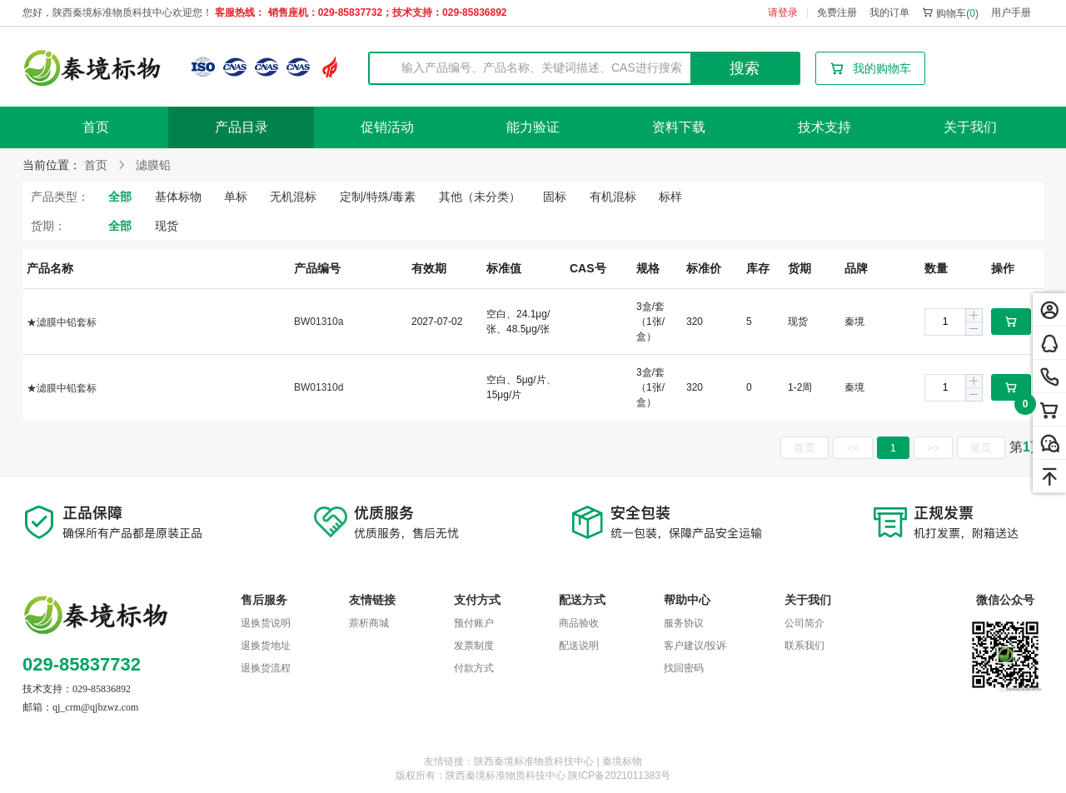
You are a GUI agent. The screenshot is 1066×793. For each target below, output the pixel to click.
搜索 (745, 68)
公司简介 (804, 623)
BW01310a (318, 321)
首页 (95, 127)
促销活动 (387, 127)
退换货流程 (266, 668)
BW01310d (318, 387)
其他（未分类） (480, 196)
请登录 (783, 12)
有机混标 (613, 196)
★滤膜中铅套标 (62, 322)
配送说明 (579, 645)
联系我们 (804, 645)
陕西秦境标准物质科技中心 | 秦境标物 (558, 761)
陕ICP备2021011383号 (619, 775)
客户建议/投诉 (695, 645)
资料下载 (678, 127)
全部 (120, 196)
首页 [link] (95, 165)
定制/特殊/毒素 (378, 196)
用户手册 (1011, 12)
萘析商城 (369, 623)
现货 (166, 225)
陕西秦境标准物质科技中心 (505, 775)
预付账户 (474, 623)
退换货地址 (266, 645)
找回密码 (684, 668)
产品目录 (241, 127)
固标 (554, 196)
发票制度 (474, 645)
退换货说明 (266, 623)
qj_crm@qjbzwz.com (95, 707)
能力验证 (533, 127)
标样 (670, 196)
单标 (235, 196)
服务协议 (684, 623)
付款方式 (474, 668)
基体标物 (178, 196)
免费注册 (837, 12)
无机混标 (293, 196)
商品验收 (579, 623)
